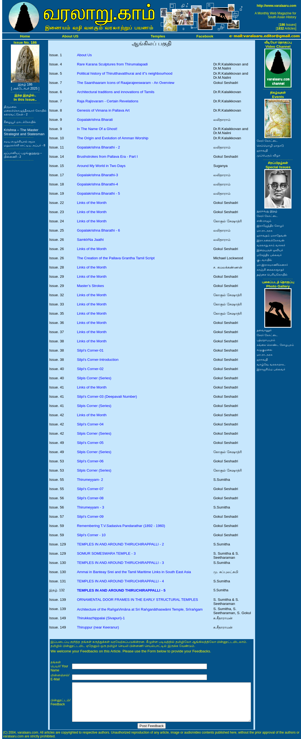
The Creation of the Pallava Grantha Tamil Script (116, 258)
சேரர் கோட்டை (267, 140)
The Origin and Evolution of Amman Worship (112, 138)
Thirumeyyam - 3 (90, 507)
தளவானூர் (264, 330)
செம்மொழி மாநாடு (270, 145)
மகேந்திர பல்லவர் (269, 255)
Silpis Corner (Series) (94, 378)
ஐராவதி (262, 150)
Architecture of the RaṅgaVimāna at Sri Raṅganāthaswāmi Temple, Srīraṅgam (140, 609)
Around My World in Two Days (101, 166)
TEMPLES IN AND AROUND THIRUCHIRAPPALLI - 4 (120, 581)
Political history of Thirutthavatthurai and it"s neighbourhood (124, 73)
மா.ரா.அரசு (264, 230)
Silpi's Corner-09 (90, 516)
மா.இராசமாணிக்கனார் (272, 264)
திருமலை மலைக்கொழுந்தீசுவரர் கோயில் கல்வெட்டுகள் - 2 (25, 110)
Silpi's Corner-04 (90, 424)
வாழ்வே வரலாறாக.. (271, 364)
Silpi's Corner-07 (90, 489)
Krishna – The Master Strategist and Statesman (24, 132)
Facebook (204, 36)
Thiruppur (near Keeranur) (98, 627)
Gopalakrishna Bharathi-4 (97, 184)
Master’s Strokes (90, 286)
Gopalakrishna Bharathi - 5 (98, 193)
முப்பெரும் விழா (268, 155)
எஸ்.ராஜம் (264, 220)
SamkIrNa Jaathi (90, 240)
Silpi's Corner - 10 (91, 535)
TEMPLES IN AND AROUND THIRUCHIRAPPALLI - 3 (120, 563)
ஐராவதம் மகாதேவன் (272, 235)
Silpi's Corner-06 (90, 461)
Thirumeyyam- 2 (90, 480)
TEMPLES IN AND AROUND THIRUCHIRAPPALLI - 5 (121, 590)
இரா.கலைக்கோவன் (270, 240)
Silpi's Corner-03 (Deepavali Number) (107, 396)
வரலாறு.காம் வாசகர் (271, 245)
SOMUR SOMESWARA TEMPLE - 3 (106, 553)
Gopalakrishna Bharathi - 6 (98, 230)
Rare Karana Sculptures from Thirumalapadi (112, 64)
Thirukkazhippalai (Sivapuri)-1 (101, 618)
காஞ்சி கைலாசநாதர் (270, 269)
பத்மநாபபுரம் (266, 340)
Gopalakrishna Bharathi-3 (97, 175)
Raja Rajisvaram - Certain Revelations (107, 101)
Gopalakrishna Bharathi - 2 (98, 147)
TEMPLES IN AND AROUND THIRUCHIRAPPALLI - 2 (120, 544)
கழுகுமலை (264, 349)
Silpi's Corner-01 (90, 350)
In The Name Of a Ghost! (97, 129)
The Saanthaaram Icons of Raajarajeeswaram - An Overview (125, 83)
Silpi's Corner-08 (90, 498)
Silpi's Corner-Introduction (97, 360)
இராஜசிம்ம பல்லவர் (271, 369)
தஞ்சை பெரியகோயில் (272, 274)
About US (70, 36)
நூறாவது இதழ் (267, 211)
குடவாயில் (264, 259)
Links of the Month (91, 203)
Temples (158, 36)
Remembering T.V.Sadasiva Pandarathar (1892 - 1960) (121, 526)
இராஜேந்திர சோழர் (270, 225)
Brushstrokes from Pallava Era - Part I (107, 156)
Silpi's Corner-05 (90, 443)
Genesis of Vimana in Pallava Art (103, 110)
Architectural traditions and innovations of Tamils (115, 92)
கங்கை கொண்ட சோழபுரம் (275, 344)
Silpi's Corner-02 (90, 369)
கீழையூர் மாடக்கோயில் (20, 122)
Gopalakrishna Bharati (95, 120)
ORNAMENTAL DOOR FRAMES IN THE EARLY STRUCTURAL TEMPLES (137, 600)
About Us (84, 55)
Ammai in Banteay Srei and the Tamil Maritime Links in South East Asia (134, 572)
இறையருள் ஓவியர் (270, 250)
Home (25, 36)
